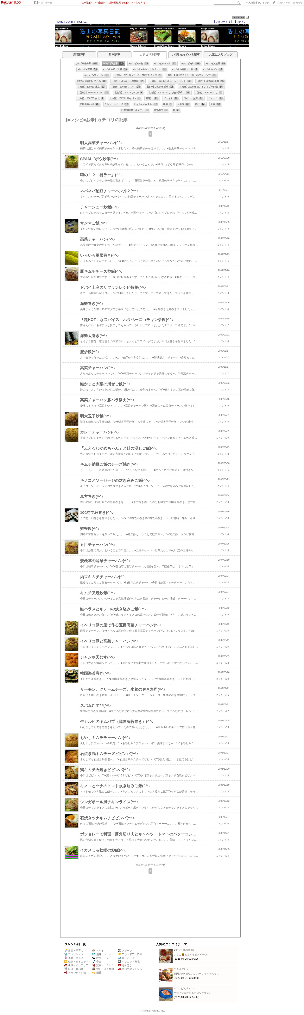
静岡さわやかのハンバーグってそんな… (196, 973)
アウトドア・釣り (130, 954)
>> (257, 2)
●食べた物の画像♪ (184, 950)
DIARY (69, 21)
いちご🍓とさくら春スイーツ (190, 954)
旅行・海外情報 (103, 969)
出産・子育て (73, 950)
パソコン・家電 (129, 961)
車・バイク (126, 958)
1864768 (238, 17)
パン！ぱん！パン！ (185, 988)
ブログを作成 (283, 2)
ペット (98, 950)
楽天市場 (297, 2)
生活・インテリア (76, 965)
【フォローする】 (223, 21)
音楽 (96, 961)
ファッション (73, 954)
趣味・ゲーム (101, 954)
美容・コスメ (73, 958)
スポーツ (125, 950)
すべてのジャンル (130, 969)
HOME (60, 21)
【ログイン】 (241, 21)
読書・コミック (103, 965)
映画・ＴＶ (100, 958)
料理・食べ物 (45, 2)
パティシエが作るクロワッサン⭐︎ (192, 992)
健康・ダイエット (76, 961)
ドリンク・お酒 (75, 972)
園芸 (96, 972)
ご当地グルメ (181, 969)
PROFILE (81, 21)
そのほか (125, 965)
